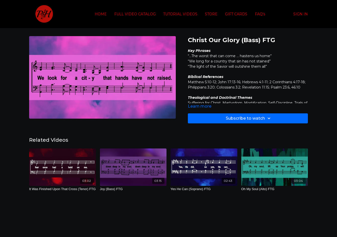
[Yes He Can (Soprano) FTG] (204, 189)
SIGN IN (300, 14)
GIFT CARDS (236, 14)
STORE (211, 14)
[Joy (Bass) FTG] (133, 189)
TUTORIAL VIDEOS (180, 14)
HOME (101, 14)
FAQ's (260, 14)
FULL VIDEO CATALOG (135, 14)
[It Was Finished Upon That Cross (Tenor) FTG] (62, 189)
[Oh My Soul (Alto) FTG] (274, 189)
